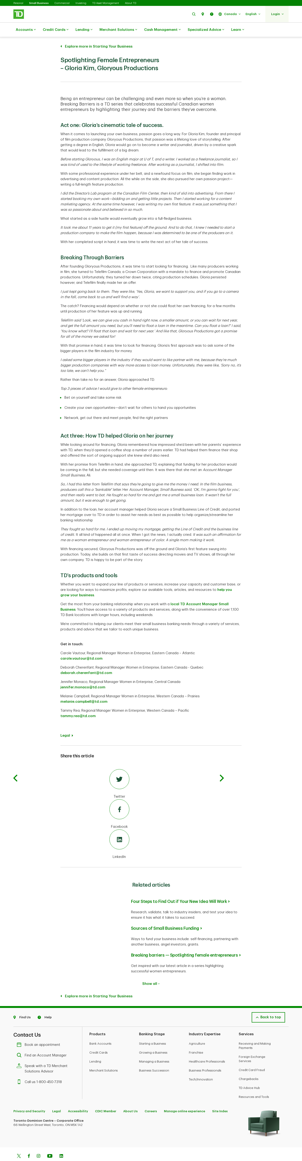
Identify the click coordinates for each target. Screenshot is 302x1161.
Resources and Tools (254, 1085)
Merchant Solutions (118, 30)
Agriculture (197, 1031)
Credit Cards (55, 30)
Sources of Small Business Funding (165, 916)
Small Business (39, 3)
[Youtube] (49, 1144)
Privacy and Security (29, 1099)
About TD (130, 3)
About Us (130, 1099)
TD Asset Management (105, 3)
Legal (65, 724)
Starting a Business (152, 1031)
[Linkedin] (61, 1144)
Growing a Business (153, 1040)
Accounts (26, 30)
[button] (194, 14)
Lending (84, 30)
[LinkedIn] (119, 833)
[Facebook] (119, 803)
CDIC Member (105, 1099)
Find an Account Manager (43, 1043)
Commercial (62, 3)
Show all (151, 972)
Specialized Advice (206, 30)
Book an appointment (39, 1033)
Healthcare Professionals (207, 1049)
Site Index (220, 1099)
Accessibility (78, 1099)
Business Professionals (205, 1058)
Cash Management (162, 30)
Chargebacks (248, 1067)
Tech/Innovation (201, 1067)
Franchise (196, 1040)
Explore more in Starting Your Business (98, 984)
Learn (237, 30)
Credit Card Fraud (252, 1058)
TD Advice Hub (249, 1076)
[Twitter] (119, 772)
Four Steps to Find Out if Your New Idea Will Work (179, 890)
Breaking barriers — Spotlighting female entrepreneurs (184, 943)
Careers (151, 1099)
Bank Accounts (100, 1031)
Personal (18, 3)
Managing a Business (154, 1049)
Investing (81, 3)
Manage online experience (184, 1099)
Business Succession (154, 1058)
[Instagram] (38, 1144)
